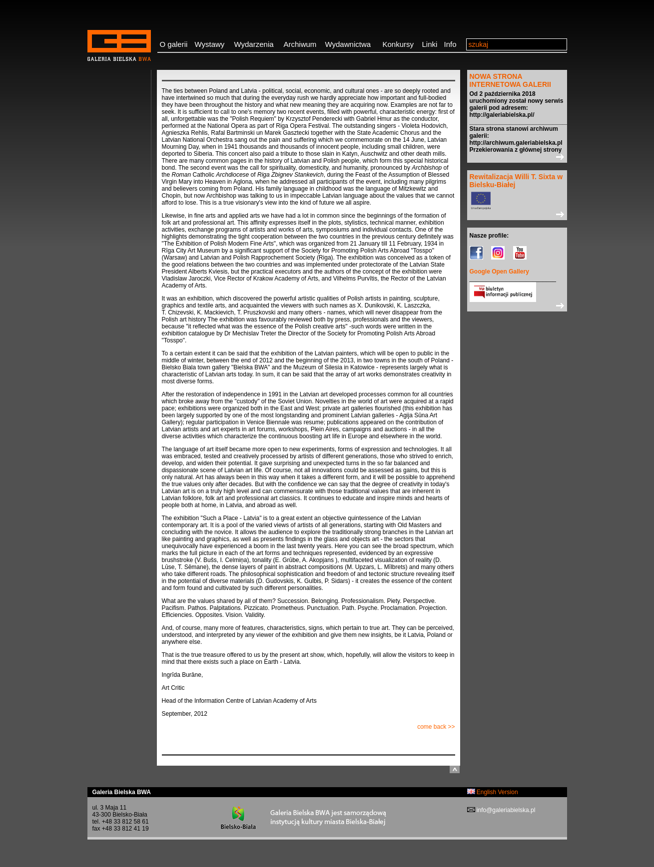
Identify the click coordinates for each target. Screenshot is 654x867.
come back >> (436, 726)
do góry (455, 769)
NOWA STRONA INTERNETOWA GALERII (510, 80)
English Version (492, 792)
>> (517, 156)
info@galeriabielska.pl (505, 810)
